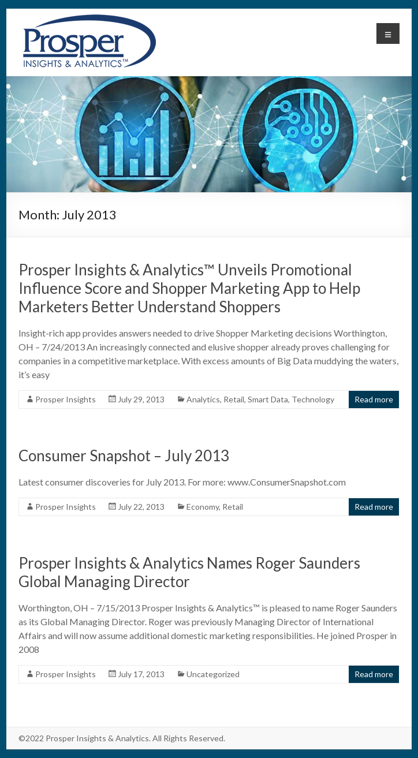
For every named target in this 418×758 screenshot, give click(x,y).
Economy (202, 506)
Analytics (203, 399)
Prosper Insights (65, 399)
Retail (233, 399)
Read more (373, 399)
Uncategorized (213, 674)
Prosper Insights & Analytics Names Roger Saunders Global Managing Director (189, 572)
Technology (313, 399)
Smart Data (268, 399)
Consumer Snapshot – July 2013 (123, 455)
